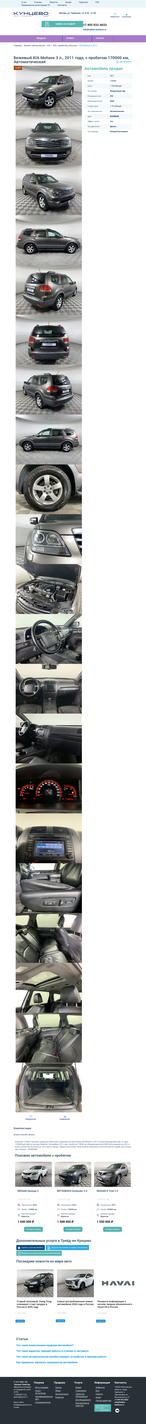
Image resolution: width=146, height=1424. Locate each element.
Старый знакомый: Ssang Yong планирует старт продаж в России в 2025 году (34, 1304)
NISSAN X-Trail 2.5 (107, 1190)
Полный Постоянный (119, 132)
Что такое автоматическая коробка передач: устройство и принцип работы (61, 1356)
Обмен (58, 1391)
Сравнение (126, 17)
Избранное (115, 17)
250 (111, 96)
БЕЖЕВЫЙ (114, 116)
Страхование (80, 1391)
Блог (98, 1391)
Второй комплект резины (24, 1135)
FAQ (97, 2)
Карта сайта (19, 1402)
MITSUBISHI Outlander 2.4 (72, 1190)
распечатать (126, 61)
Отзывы (38, 2)
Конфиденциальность (23, 1405)
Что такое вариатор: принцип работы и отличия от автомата (52, 1350)
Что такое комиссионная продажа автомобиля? (45, 1345)
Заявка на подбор (60, 24)
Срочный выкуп (61, 1394)
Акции (68, 2)
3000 (112, 101)
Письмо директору (103, 1401)
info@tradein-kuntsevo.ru (94, 29)
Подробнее (20, 1321)
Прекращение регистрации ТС (35, 5)
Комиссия (59, 1397)
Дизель (113, 126)
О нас (23, 2)
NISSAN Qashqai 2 (28, 1190)
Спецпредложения (43, 1402)
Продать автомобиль (43, 39)
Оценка (58, 1387)
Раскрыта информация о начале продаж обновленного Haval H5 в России (114, 1304)
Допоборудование (83, 1400)
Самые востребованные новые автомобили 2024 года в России (75, 1303)
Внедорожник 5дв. (118, 91)
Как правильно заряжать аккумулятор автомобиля (47, 1362)
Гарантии (83, 2)
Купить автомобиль (73, 39)
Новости (54, 2)
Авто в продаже (41, 1387)
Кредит (78, 1387)
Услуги (100, 38)
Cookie (16, 1407)
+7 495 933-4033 (95, 25)
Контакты (62, 5)
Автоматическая (117, 111)
